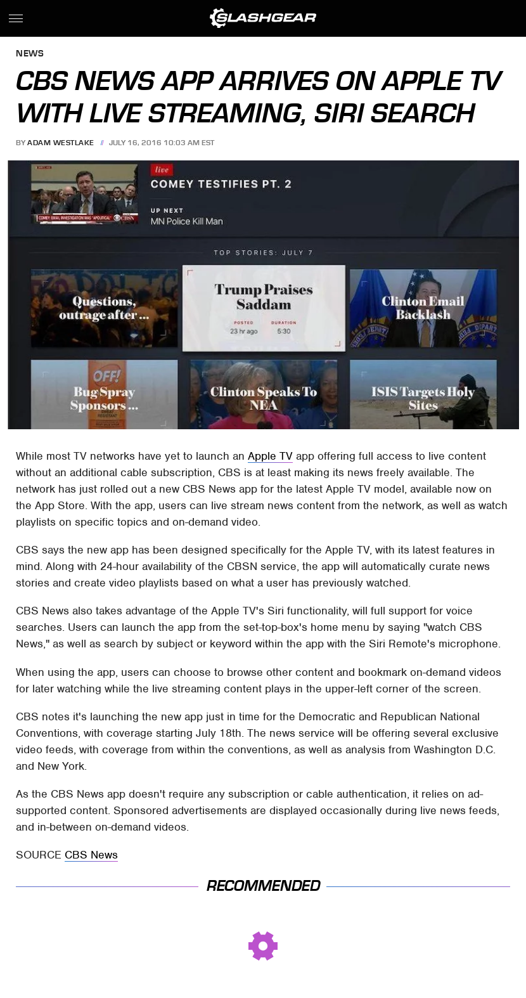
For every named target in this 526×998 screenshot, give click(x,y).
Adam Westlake (60, 142)
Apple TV (270, 456)
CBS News (91, 855)
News (30, 54)
